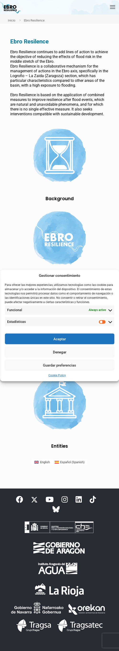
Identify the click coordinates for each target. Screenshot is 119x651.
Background (60, 198)
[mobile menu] (113, 7)
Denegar (59, 352)
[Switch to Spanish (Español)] (69, 462)
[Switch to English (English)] (42, 462)
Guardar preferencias (59, 365)
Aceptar (59, 339)
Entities (59, 446)
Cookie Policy (57, 375)
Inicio (11, 20)
